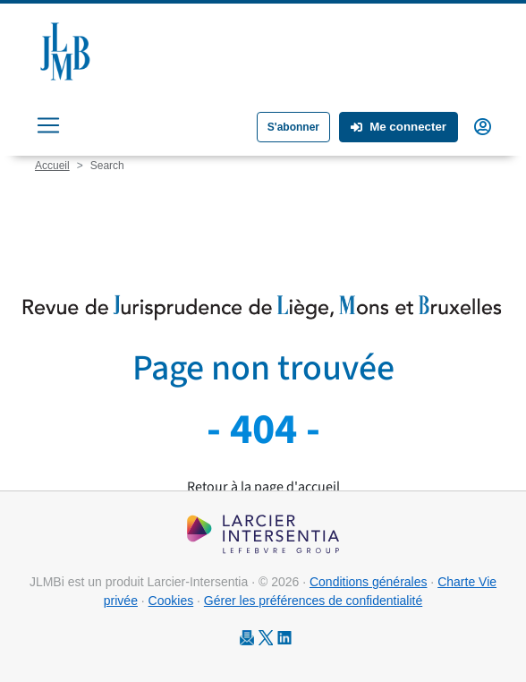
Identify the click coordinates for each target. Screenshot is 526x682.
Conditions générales (369, 582)
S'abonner (293, 127)
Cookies (171, 600)
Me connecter (398, 126)
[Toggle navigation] (48, 125)
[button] (482, 125)
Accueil (52, 165)
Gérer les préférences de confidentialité (313, 600)
